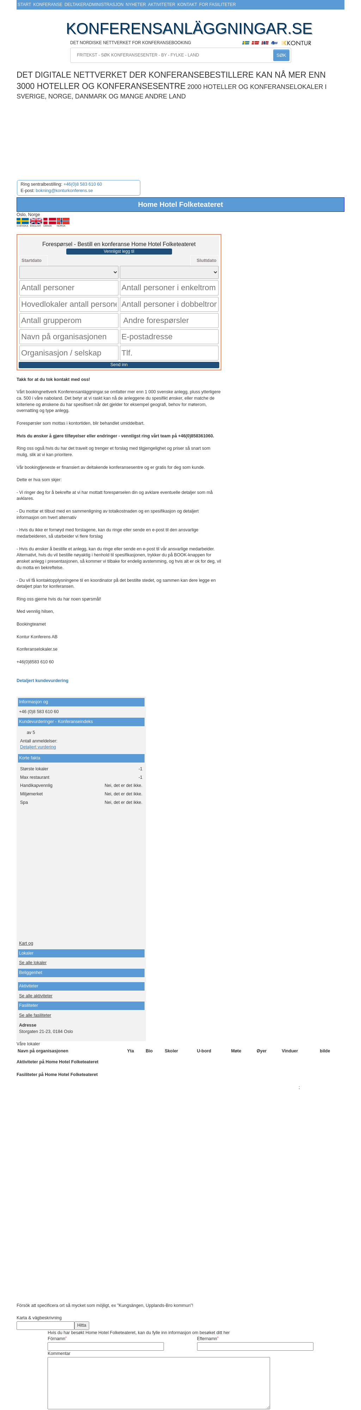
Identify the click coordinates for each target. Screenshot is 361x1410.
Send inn (119, 335)
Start (24, 4)
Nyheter (136, 4)
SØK (281, 55)
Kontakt (187, 4)
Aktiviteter (161, 4)
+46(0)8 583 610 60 (82, 184)
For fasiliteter (217, 4)
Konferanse (47, 4)
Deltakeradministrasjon (94, 4)
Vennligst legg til (119, 251)
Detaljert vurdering (38, 718)
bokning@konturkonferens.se (64, 190)
